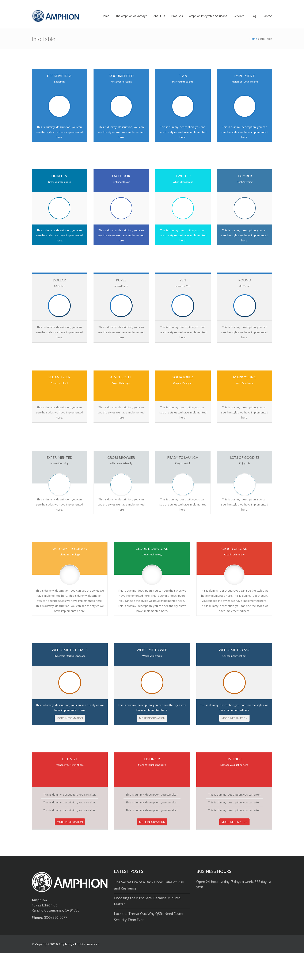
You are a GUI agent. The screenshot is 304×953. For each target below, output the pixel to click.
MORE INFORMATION (70, 718)
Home (253, 39)
